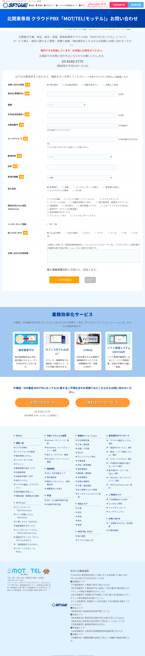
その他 (77, 190)
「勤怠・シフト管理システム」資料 (119, 453)
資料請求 (52, 84)
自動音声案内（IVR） (81, 202)
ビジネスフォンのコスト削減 (89, 494)
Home (18, 435)
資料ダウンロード (102, 402)
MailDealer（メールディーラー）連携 (59, 446)
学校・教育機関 (84, 464)
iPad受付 (67, 205)
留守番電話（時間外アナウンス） (113, 202)
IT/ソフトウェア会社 (86, 456)
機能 (31, 5)
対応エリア (49, 5)
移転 (65, 187)
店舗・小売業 (83, 448)
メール (112, 232)
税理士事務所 (83, 480)
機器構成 (50, 465)
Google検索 (54, 232)
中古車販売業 (83, 440)
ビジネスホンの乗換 (57, 190)
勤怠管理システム (86, 205)
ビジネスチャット (109, 198)
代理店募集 (113, 528)
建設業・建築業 (84, 472)
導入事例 (83, 5)
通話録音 (52, 205)
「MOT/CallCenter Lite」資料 (119, 485)
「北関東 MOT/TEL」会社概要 (119, 522)
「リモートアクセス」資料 (119, 458)
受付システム (21, 479)
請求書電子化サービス (58, 212)
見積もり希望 (110, 84)
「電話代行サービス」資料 (119, 447)
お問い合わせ (42, 402)
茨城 (79, 514)
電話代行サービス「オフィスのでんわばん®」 (27, 536)
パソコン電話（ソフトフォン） (80, 198)
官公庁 (80, 452)
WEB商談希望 (69, 84)
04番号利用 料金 (53, 500)
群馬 (79, 522)
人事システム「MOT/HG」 (27, 520)
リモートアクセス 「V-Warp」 (25, 547)
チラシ (99, 232)
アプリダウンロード (116, 505)
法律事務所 (82, 476)
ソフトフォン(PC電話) (25, 451)
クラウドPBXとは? (85, 538)
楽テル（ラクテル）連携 (57, 451)
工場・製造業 (83, 444)
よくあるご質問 (114, 501)
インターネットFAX (24, 459)
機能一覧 (19, 443)
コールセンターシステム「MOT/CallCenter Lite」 (26, 529)
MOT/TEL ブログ (85, 529)
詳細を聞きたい (90, 84)
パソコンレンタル (56, 215)
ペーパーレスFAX (56, 202)
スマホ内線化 (21, 447)
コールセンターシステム (83, 215)
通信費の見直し (111, 187)
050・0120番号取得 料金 (57, 496)
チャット (19, 463)
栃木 (79, 518)
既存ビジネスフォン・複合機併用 (58, 479)
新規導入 (52, 187)
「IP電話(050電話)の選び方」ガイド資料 (120, 464)
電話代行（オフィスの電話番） (62, 208)
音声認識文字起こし (24, 490)
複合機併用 (51, 473)
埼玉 (79, 510)
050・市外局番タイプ (56, 469)
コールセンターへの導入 (85, 187)
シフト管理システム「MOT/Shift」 (24, 514)
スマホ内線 (53, 198)
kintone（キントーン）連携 (58, 440)
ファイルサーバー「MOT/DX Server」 (27, 507)
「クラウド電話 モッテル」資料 (119, 442)
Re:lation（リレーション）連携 (58, 457)
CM (123, 232)
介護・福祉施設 (84, 484)
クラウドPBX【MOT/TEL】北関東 (74, 29)
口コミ (86, 232)
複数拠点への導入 (54, 484)
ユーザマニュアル (115, 509)
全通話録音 (20, 471)
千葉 (79, 506)
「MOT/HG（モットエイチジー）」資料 (120, 478)
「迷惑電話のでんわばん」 (27, 541)
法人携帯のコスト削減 (87, 488)
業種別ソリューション (87, 435)
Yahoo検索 (71, 232)
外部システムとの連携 (56, 435)
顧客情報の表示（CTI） (25, 467)
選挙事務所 (82, 468)
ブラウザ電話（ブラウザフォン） (27, 485)
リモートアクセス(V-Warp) (114, 205)
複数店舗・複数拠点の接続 (27, 494)
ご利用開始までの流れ (117, 497)
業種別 (39, 5)
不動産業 (81, 460)
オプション (20, 501)
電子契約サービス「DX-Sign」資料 (118, 471)
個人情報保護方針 (57, 269)
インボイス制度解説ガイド (67, 5)
